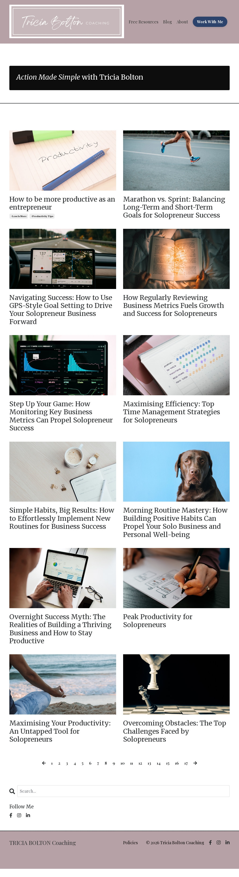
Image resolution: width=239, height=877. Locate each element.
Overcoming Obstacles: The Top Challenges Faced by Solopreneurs (169, 738)
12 (140, 771)
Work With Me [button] (210, 21)
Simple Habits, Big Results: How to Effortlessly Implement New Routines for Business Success (61, 527)
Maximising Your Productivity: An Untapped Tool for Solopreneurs (61, 738)
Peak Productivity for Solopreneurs (159, 626)
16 (178, 771)
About (182, 21)
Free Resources (143, 21)
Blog (167, 21)
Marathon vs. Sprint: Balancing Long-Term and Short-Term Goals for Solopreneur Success (175, 207)
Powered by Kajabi (216, 865)
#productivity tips (42, 216)
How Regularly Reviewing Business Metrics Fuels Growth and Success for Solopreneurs (175, 307)
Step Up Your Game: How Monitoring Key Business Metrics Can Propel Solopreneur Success (52, 419)
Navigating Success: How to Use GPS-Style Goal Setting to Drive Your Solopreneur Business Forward (62, 311)
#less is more (19, 216)
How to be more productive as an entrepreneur (59, 203)
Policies (130, 851)
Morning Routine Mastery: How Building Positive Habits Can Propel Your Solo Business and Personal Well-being (174, 527)
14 (159, 771)
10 (122, 771)
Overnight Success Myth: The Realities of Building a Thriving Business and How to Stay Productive (62, 635)
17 (187, 771)
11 (131, 771)
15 (169, 771)
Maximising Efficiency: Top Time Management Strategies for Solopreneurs (173, 415)
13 (150, 771)
